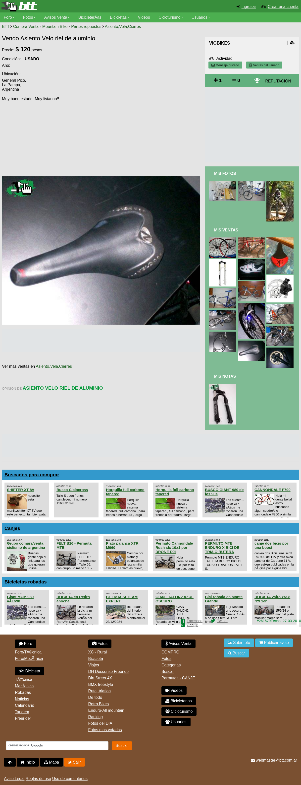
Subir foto (239, 643)
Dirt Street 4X (100, 678)
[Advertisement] (157, 135)
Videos (144, 17)
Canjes (12, 528)
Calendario (24, 705)
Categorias (171, 665)
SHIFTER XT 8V (20, 490)
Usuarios (199, 17)
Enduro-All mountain (106, 710)
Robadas (23, 692)
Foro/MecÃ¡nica (29, 658)
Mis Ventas (226, 230)
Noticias (22, 699)
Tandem (22, 712)
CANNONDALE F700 (272, 490)
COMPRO (170, 652)
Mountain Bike (54, 26)
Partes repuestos (86, 26)
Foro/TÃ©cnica (28, 652)
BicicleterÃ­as (89, 17)
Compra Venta (26, 26)
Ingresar (249, 6)
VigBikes (219, 43)
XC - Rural (97, 652)
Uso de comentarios (70, 779)
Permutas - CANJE (178, 678)
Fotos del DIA (100, 723)
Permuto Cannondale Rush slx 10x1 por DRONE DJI (174, 547)
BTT (5, 26)
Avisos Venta (55, 17)
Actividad (224, 58)
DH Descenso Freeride (108, 671)
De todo (95, 697)
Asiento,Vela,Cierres (123, 26)
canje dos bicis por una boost (271, 545)
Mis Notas (225, 376)
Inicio (28, 762)
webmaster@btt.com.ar (274, 760)
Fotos (28, 17)
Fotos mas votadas (105, 730)
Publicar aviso (274, 643)
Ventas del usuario (264, 65)
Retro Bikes (98, 704)
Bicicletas (119, 17)
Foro (8, 17)
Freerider (23, 718)
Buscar (167, 671)
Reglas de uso (38, 779)
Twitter (222, 621)
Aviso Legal (14, 779)
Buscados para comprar (31, 474)
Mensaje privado (225, 65)
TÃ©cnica (23, 679)
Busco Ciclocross (72, 490)
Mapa (51, 762)
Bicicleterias (178, 701)
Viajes (93, 665)
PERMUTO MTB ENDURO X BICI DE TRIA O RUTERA (222, 547)
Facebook (194, 621)
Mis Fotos (225, 173)
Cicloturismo (169, 17)
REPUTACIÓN (278, 81)
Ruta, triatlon (99, 691)
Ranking (95, 717)
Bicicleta (29, 671)
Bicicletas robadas (25, 581)
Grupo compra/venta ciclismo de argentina (26, 545)
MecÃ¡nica (24, 686)
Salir (74, 762)
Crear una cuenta (283, 6)
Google (192, 625)
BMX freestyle (100, 684)
